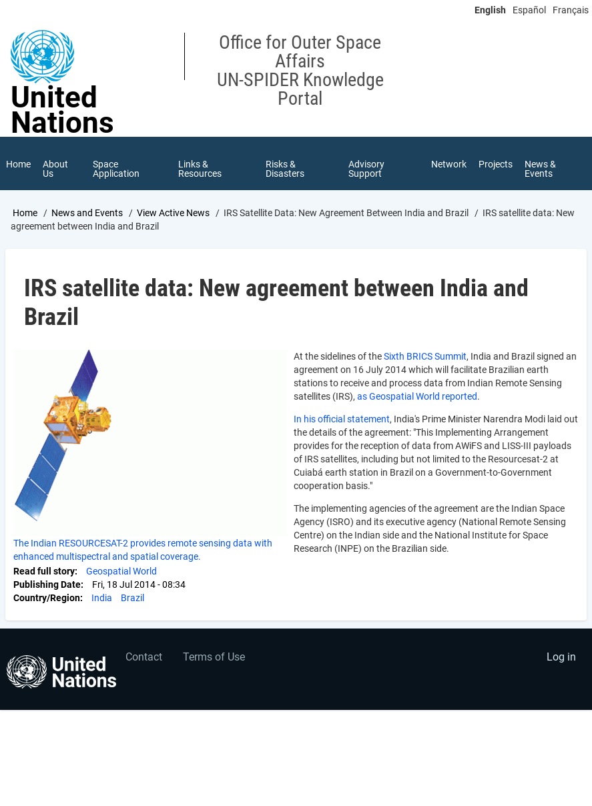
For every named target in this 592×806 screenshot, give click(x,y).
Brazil (132, 597)
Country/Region (46, 597)
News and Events (87, 213)
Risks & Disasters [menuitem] (285, 169)
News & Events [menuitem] (540, 169)
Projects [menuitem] (496, 164)
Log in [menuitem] (561, 657)
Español (529, 10)
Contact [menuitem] (143, 657)
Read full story (44, 571)
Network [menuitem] (449, 164)
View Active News (173, 213)
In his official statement (342, 419)
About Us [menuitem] (55, 169)
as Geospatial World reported (417, 396)
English (490, 10)
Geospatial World (121, 571)
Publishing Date (47, 584)
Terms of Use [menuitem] (214, 657)
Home (25, 213)
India (101, 597)
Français (571, 10)
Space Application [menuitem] (116, 169)
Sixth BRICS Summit (424, 356)
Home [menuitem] (18, 164)
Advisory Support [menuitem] (366, 169)
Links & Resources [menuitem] (200, 169)
